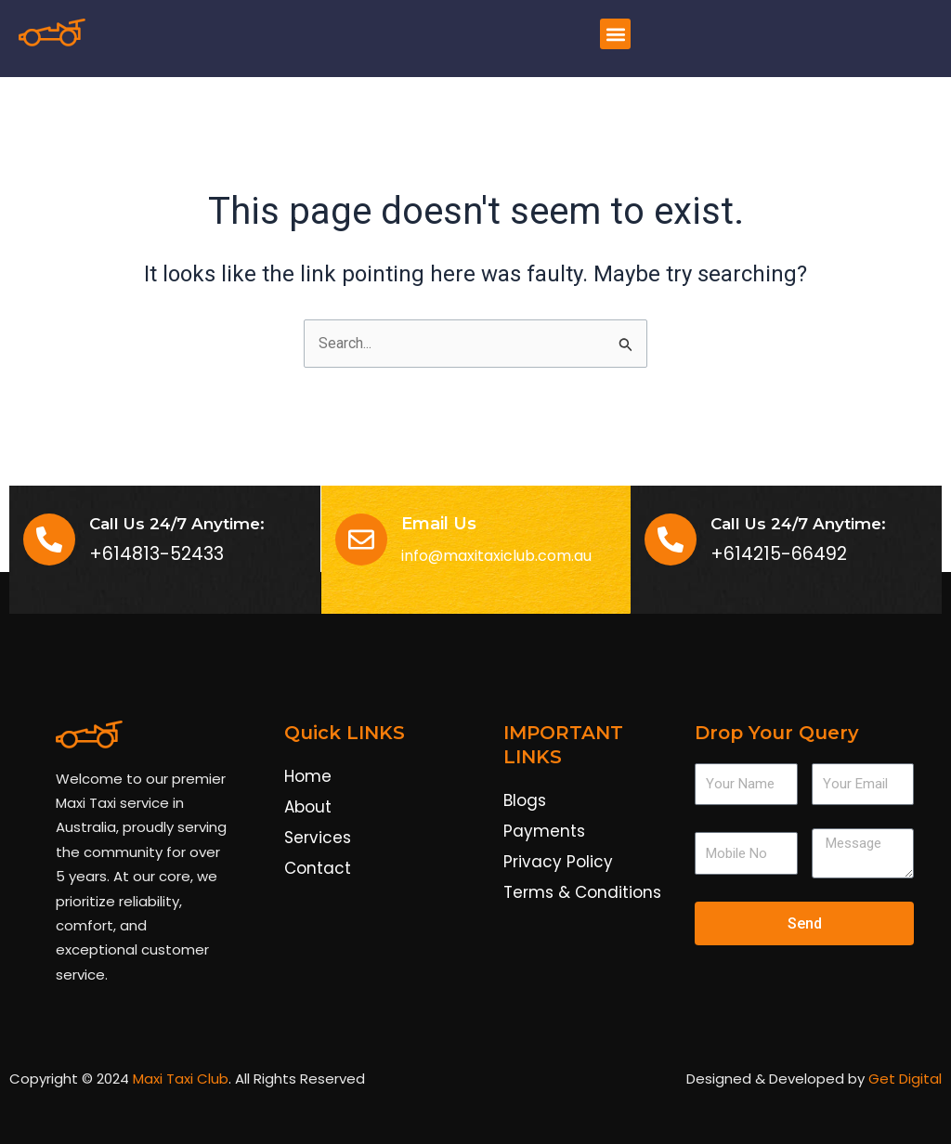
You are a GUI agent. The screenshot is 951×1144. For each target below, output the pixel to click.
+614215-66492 (778, 554)
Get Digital (905, 1079)
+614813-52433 (156, 554)
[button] (615, 34)
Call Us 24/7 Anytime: (798, 523)
